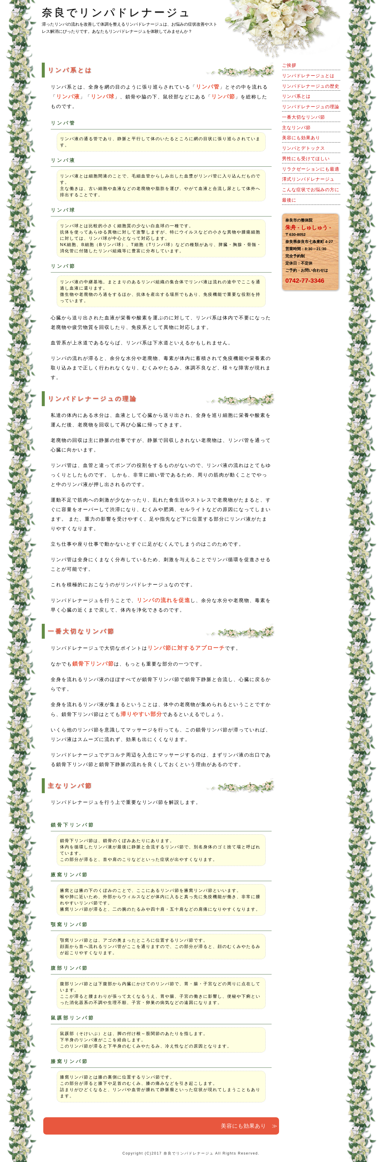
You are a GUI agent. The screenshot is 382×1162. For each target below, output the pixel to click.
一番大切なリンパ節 (303, 117)
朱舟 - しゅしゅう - (308, 227)
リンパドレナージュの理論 (310, 106)
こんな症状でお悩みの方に (310, 189)
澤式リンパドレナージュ (308, 179)
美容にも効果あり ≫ (249, 1126)
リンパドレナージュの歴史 (310, 86)
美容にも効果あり (301, 137)
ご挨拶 (289, 65)
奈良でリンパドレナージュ (189, 1153)
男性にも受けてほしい (306, 158)
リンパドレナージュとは (308, 75)
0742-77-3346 (304, 280)
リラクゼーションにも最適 (310, 168)
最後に (289, 199)
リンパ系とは (296, 96)
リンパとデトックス (303, 148)
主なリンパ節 (296, 127)
